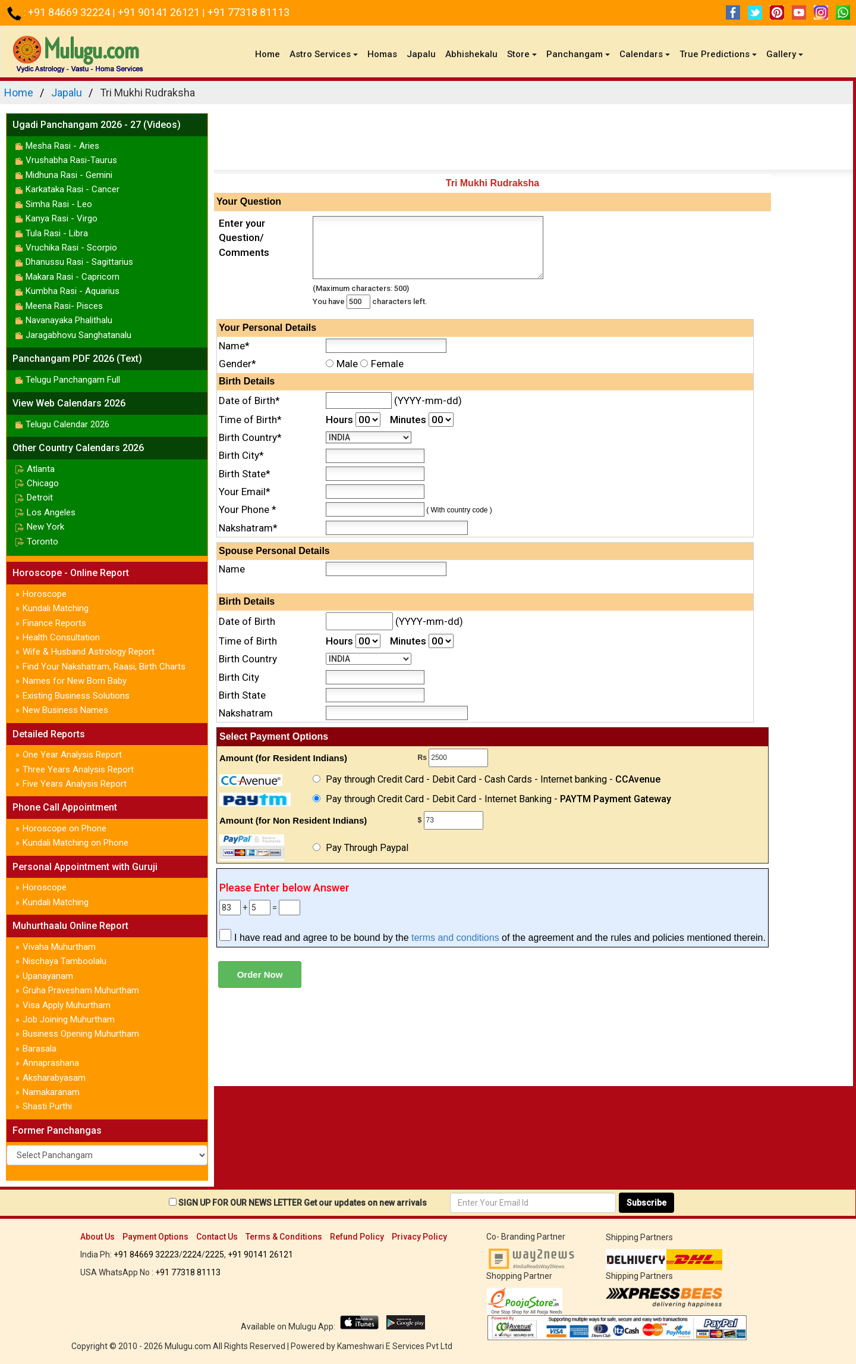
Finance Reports (54, 623)
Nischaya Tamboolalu (64, 961)
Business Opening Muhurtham (81, 1033)
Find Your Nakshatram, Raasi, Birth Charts (104, 666)
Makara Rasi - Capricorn (72, 276)
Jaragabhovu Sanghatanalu (78, 335)
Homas (382, 54)
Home (270, 54)
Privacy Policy (419, 1236)
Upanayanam (48, 976)
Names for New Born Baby (75, 680)
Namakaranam (51, 1092)
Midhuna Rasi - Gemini (69, 175)
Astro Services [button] (323, 54)
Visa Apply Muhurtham (67, 1005)
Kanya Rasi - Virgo (61, 218)
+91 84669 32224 (70, 12)
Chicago (43, 483)
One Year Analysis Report (72, 754)
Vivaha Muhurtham (59, 946)
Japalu (421, 54)
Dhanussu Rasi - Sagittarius (79, 261)
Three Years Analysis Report (78, 769)
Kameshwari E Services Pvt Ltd (394, 1346)
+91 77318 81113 (248, 12)
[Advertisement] (533, 140)
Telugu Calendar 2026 (67, 424)
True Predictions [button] (718, 54)
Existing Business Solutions (76, 695)
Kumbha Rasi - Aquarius (72, 291)
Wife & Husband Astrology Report (89, 651)
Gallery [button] (784, 54)
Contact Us (217, 1236)
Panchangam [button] (578, 54)
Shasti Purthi (47, 1106)
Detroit (40, 497)
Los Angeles (51, 512)
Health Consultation (61, 637)
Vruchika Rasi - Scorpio (71, 247)
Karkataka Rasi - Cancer (72, 189)
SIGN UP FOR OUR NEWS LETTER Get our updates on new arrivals (302, 1202)
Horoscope (45, 594)
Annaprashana (51, 1063)
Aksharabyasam (54, 1077)
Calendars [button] (644, 54)
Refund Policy (357, 1236)
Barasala (39, 1048)
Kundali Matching (56, 608)
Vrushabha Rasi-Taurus (71, 160)
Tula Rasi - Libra (57, 233)
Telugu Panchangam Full (73, 379)
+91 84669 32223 (146, 1254)
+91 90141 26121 (160, 12)
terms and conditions (455, 938)
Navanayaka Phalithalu (69, 320)
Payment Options (155, 1236)
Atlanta (41, 469)
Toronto (42, 541)
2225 (214, 1254)
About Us (97, 1236)
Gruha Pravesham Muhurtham (81, 990)
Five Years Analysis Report (75, 783)
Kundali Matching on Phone (75, 842)
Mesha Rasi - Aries (62, 145)
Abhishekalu (471, 54)
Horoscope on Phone (64, 828)
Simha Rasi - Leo (59, 204)
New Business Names (65, 710)
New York (45, 526)
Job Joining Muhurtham (69, 1019)
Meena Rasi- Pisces (64, 306)
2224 (192, 1254)
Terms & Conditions (284, 1236)
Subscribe (646, 1202)
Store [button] (522, 54)
